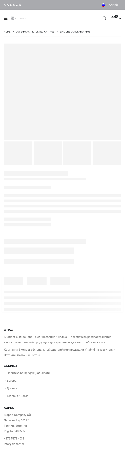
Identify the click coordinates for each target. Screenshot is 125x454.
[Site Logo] (18, 18)
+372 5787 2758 (12, 4)
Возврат (12, 380)
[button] (7, 18)
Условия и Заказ (17, 395)
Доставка (13, 388)
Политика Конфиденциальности (28, 372)
